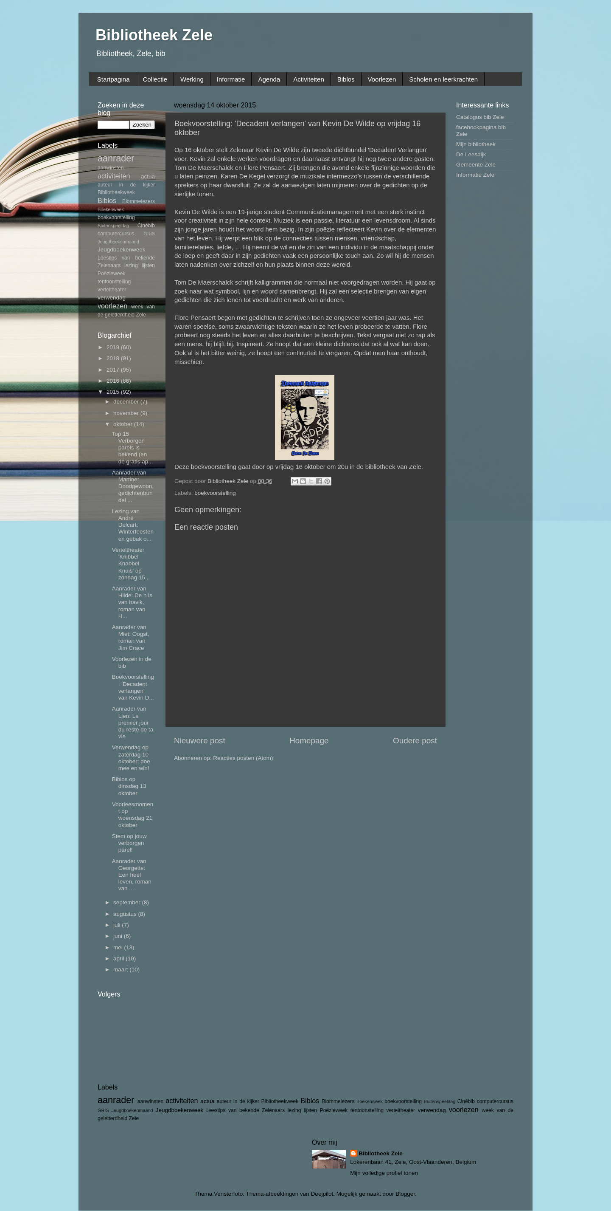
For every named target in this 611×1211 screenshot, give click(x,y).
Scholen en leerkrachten (443, 79)
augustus (125, 914)
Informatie (231, 79)
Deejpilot (322, 1194)
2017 (114, 370)
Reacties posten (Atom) (243, 758)
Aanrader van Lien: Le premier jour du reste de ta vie (133, 723)
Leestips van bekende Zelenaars (245, 1110)
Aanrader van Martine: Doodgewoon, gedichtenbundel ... (133, 486)
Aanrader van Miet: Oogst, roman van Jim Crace (130, 637)
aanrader (116, 158)
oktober (123, 424)
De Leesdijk (471, 154)
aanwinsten (110, 168)
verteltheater (112, 290)
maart (121, 969)
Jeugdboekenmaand (118, 241)
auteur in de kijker (126, 185)
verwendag (112, 297)
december (126, 401)
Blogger (405, 1194)
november (126, 413)
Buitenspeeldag (113, 225)
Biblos (346, 79)
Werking (192, 79)
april (119, 958)
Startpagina (113, 79)
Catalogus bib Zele (480, 117)
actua (148, 176)
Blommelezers (138, 201)
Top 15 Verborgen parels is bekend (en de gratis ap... (132, 448)
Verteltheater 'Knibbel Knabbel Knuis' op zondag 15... (131, 564)
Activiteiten (308, 79)
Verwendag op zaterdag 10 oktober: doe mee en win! (131, 757)
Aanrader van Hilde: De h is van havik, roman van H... (132, 602)
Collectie (155, 79)
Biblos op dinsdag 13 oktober (129, 786)
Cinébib (146, 226)
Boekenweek (111, 209)
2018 (114, 358)
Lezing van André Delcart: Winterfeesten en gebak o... (133, 525)
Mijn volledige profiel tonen (384, 1173)
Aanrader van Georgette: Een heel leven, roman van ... (131, 875)
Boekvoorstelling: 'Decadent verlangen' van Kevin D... (133, 687)
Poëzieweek (111, 274)
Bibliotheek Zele (154, 35)
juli (117, 925)
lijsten (148, 265)
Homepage (308, 740)
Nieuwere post (199, 740)
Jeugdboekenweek (122, 249)
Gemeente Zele (476, 164)
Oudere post (415, 740)
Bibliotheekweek (116, 192)
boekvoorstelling (215, 493)
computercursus (116, 234)
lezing (131, 265)
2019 (114, 347)
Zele (141, 315)
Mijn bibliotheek (476, 144)
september (127, 902)
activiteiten (114, 176)
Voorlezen (382, 79)
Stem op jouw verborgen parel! (129, 843)
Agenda (269, 79)
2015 (114, 392)
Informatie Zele (475, 175)
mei (118, 947)
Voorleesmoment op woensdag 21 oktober (133, 814)
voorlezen (112, 306)
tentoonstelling (114, 282)
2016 (114, 381)
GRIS (149, 233)
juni (118, 936)
